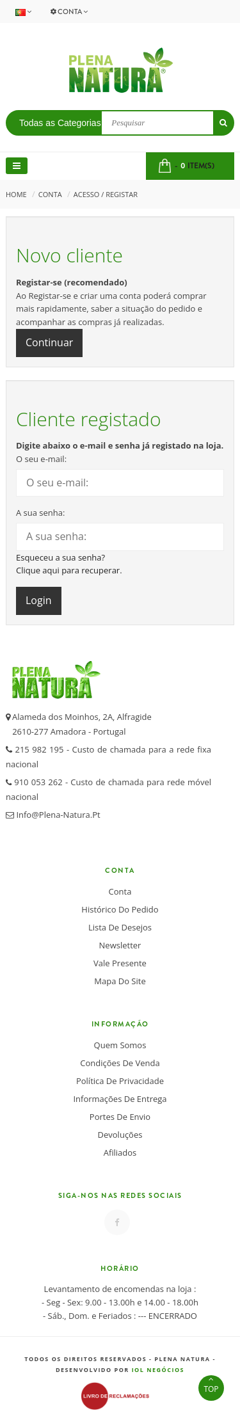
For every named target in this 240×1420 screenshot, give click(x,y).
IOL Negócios (158, 1370)
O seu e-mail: (41, 459)
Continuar (49, 342)
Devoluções (120, 1134)
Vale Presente (120, 963)
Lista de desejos (120, 927)
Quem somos (120, 1045)
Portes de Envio (120, 1116)
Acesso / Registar (106, 194)
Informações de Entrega (119, 1099)
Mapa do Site (119, 981)
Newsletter (120, 945)
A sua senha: (40, 512)
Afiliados (120, 1152)
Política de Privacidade (120, 1081)
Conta (69, 11)
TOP (211, 1384)
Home (16, 194)
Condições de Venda (119, 1063)
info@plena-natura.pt (57, 814)
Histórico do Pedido (119, 909)
